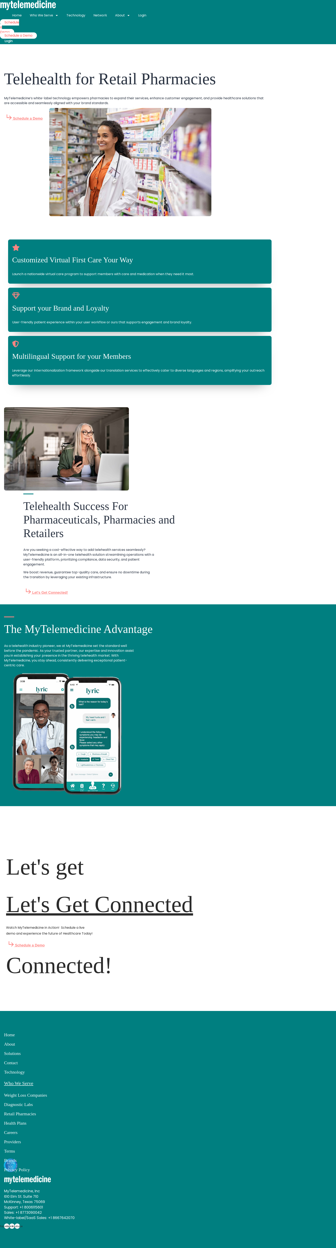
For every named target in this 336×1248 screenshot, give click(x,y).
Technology (75, 15)
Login (142, 15)
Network (100, 15)
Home (17, 15)
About (122, 15)
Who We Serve (44, 15)
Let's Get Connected (99, 904)
